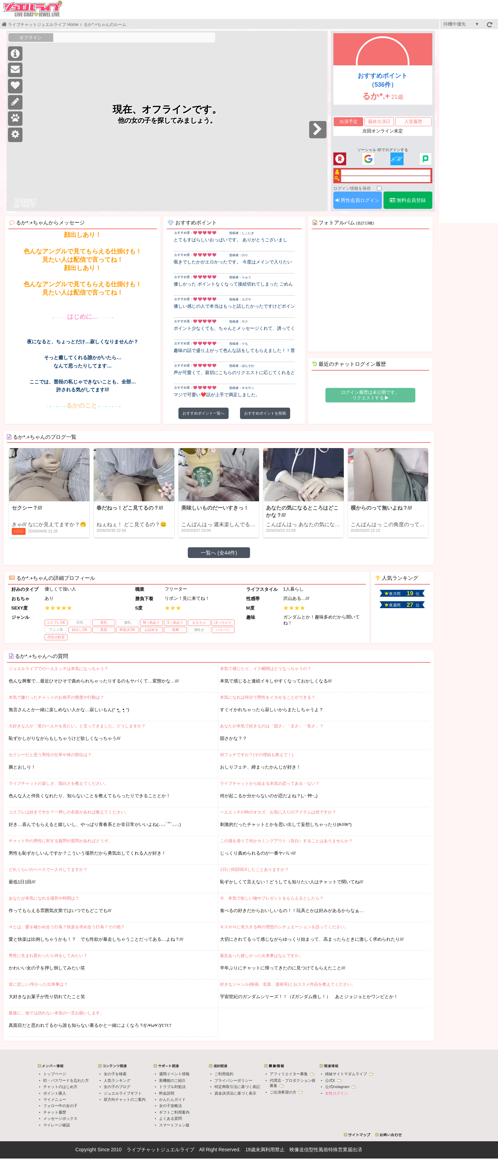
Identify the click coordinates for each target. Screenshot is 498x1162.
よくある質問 (170, 1118)
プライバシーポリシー (233, 1080)
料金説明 (166, 1093)
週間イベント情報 (174, 1074)
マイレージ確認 (56, 1125)
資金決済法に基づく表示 (235, 1093)
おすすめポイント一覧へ (203, 413)
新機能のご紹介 (172, 1080)
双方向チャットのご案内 (125, 1099)
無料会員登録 (408, 200)
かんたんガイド (172, 1099)
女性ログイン (336, 1093)
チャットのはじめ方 (60, 1087)
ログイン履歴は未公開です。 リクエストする (370, 395)
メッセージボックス (60, 1118)
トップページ (54, 1074)
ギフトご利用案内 (174, 1112)
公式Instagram (340, 1087)
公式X (333, 1080)
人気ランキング (117, 1080)
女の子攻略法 (170, 1106)
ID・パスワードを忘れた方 (66, 1080)
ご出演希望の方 (286, 1092)
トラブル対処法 (172, 1087)
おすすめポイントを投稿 (265, 413)
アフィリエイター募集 (292, 1074)
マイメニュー (54, 1099)
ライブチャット (143, 1149)
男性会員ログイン (357, 200)
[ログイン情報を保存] (379, 188)
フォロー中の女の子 (60, 1106)
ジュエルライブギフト (123, 1093)
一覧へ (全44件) (219, 553)
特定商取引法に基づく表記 (237, 1087)
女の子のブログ (117, 1087)
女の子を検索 (115, 1074)
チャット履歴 (54, 1112)
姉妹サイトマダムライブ (349, 1074)
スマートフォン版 (174, 1125)
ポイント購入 (54, 1093)
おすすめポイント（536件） (382, 80)
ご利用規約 (223, 1074)
